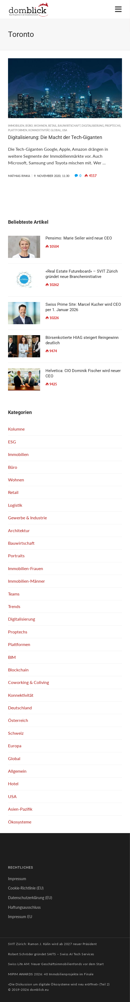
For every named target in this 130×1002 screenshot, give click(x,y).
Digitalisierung (93, 125)
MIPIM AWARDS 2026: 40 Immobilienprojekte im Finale (50, 974)
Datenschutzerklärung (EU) (30, 897)
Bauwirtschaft (69, 125)
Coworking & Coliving (28, 682)
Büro (29, 125)
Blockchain (18, 669)
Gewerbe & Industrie (27, 517)
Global (56, 130)
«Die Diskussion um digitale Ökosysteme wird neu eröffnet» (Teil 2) (59, 984)
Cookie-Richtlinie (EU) (26, 888)
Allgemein (17, 770)
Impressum (17, 878)
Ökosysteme (19, 821)
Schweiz (16, 733)
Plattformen (17, 130)
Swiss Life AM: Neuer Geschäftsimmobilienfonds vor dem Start (56, 964)
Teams (14, 593)
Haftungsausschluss (24, 907)
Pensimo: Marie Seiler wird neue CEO (78, 238)
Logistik (15, 505)
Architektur (19, 530)
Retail (52, 125)
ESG (12, 441)
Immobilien (16, 125)
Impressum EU (20, 916)
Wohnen (40, 125)
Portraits (16, 555)
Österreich (18, 720)
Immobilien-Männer (26, 580)
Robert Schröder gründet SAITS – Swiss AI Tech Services (51, 954)
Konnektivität (38, 130)
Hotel (13, 783)
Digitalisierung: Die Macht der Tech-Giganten (55, 137)
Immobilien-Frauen (25, 568)
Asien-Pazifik (20, 808)
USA (64, 130)
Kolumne (16, 428)
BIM (12, 657)
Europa (14, 745)
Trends (14, 606)
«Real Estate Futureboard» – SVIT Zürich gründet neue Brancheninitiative (81, 274)
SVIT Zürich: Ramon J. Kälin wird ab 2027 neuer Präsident (52, 944)
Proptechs (112, 125)
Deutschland (20, 707)
